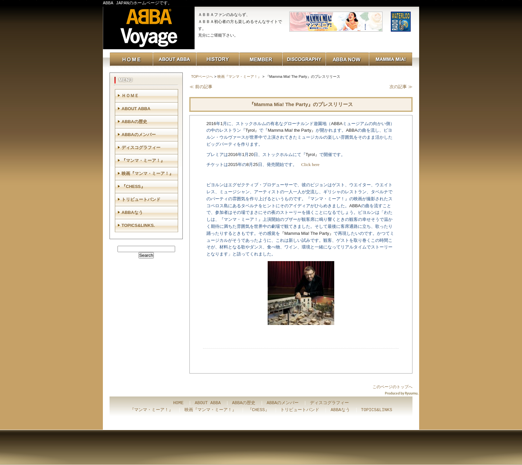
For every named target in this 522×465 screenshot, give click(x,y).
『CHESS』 (133, 186)
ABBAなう (132, 212)
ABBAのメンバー (139, 134)
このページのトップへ (392, 387)
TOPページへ (202, 76)
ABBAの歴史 (134, 121)
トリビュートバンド (141, 199)
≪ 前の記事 (200, 86)
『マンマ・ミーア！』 (143, 160)
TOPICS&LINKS (376, 410)
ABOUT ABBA (136, 108)
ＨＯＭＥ (130, 95)
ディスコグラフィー (141, 147)
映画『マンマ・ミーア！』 (239, 76)
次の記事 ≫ (401, 86)
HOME (178, 403)
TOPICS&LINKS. (138, 225)
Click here (310, 164)
